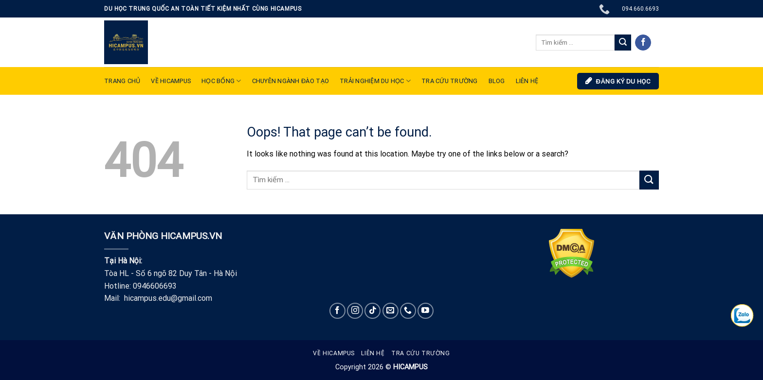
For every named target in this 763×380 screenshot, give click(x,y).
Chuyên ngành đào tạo (290, 81)
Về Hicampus (334, 353)
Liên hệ (372, 353)
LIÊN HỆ (527, 81)
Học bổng (221, 81)
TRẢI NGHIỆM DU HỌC (375, 81)
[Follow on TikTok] (372, 311)
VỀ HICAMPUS (171, 81)
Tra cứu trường (449, 81)
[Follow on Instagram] (355, 311)
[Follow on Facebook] (643, 43)
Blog (497, 81)
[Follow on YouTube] (426, 311)
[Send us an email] (390, 311)
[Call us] (408, 311)
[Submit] (623, 43)
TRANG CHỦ (122, 81)
